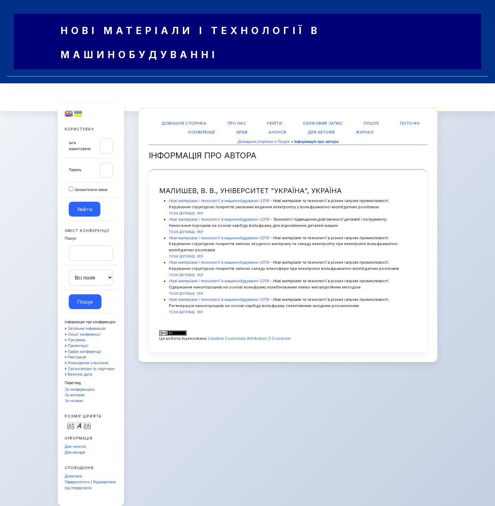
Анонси (277, 132)
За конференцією (80, 389)
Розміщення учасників (88, 363)
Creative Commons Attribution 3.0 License (249, 338)
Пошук (371, 123)
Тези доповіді (182, 213)
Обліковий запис (323, 123)
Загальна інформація (87, 328)
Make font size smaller (70, 425)
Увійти (274, 123)
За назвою (74, 401)
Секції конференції (84, 334)
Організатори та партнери (91, 369)
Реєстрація (77, 357)
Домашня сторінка (184, 123)
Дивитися (73, 476)
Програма (76, 340)
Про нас (237, 123)
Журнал (364, 132)
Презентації (78, 346)
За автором (75, 395)
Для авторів (75, 452)
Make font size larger (87, 425)
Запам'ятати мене (90, 190)
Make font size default (79, 425)
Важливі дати (80, 374)
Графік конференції (84, 351)
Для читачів (75, 446)
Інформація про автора (316, 141)
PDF (200, 213)
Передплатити (77, 482)
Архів (242, 132)
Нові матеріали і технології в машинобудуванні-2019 (219, 200)
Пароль (75, 170)
